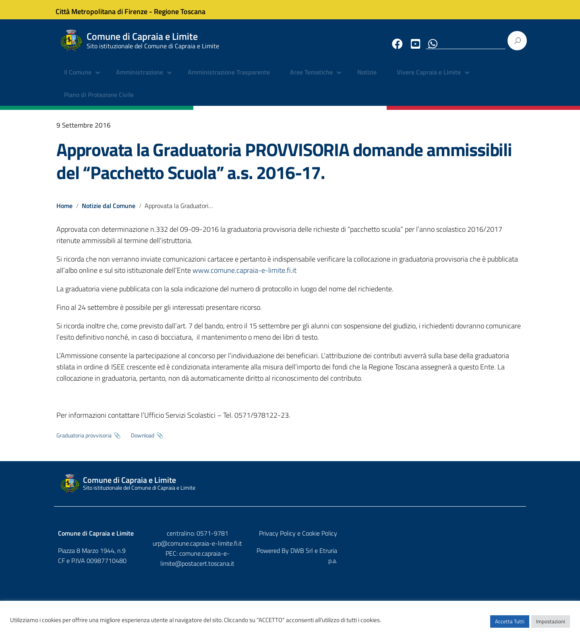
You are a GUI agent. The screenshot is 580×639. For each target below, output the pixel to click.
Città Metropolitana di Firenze (107, 9)
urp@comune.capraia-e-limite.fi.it (290, 549)
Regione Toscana (185, 9)
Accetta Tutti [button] (509, 625)
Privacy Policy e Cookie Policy (483, 539)
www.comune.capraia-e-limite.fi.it (244, 275)
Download (142, 441)
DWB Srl (476, 556)
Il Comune (77, 78)
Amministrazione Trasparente (229, 78)
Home (64, 211)
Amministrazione (139, 78)
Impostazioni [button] (550, 625)
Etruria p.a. (508, 556)
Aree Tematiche (311, 78)
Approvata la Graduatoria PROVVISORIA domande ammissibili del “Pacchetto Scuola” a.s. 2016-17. (284, 167)
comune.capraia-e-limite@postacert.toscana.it (297, 559)
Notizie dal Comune (109, 211)
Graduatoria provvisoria (84, 441)
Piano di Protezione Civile (99, 100)
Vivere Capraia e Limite (429, 78)
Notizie (367, 78)
